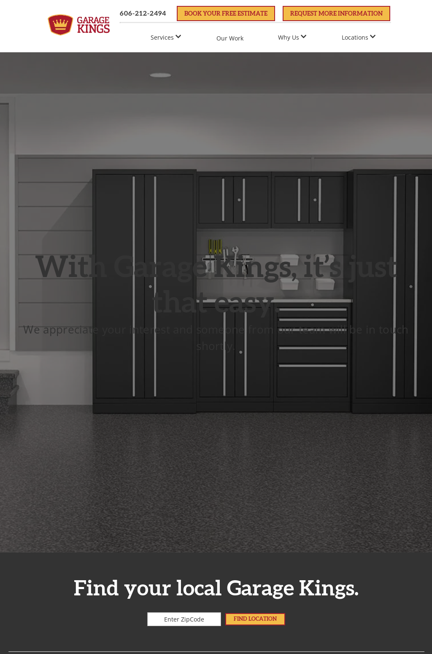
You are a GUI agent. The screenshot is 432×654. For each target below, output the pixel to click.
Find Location (255, 619)
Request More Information (336, 14)
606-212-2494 (143, 13)
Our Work (229, 38)
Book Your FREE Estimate (225, 14)
